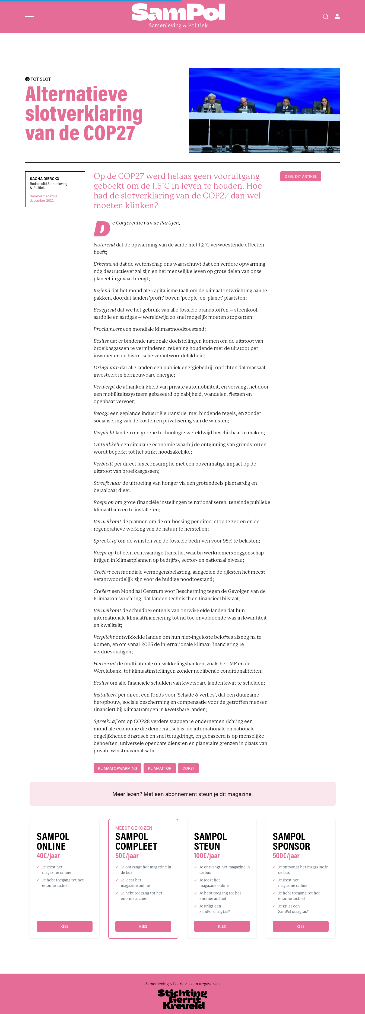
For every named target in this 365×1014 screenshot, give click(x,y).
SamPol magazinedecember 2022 (44, 198)
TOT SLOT (38, 79)
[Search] (325, 16)
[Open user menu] (337, 16)
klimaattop (160, 768)
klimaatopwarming (117, 768)
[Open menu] (29, 16)
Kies (64, 926)
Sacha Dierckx (44, 178)
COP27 (188, 768)
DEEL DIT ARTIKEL (301, 176)
